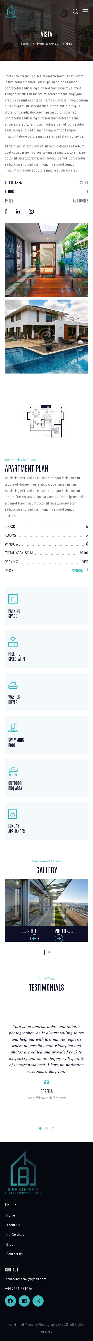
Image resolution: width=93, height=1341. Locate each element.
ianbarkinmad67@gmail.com (25, 1278)
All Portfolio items (44, 44)
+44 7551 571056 (18, 1288)
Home (25, 44)
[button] (26, 934)
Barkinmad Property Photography (33, 1324)
